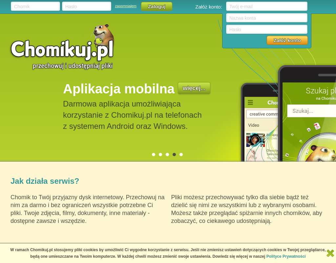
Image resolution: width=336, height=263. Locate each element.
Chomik (22, 6)
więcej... (194, 88)
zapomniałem (125, 6)
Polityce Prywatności (286, 256)
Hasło (71, 6)
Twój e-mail (241, 6)
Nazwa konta (242, 18)
